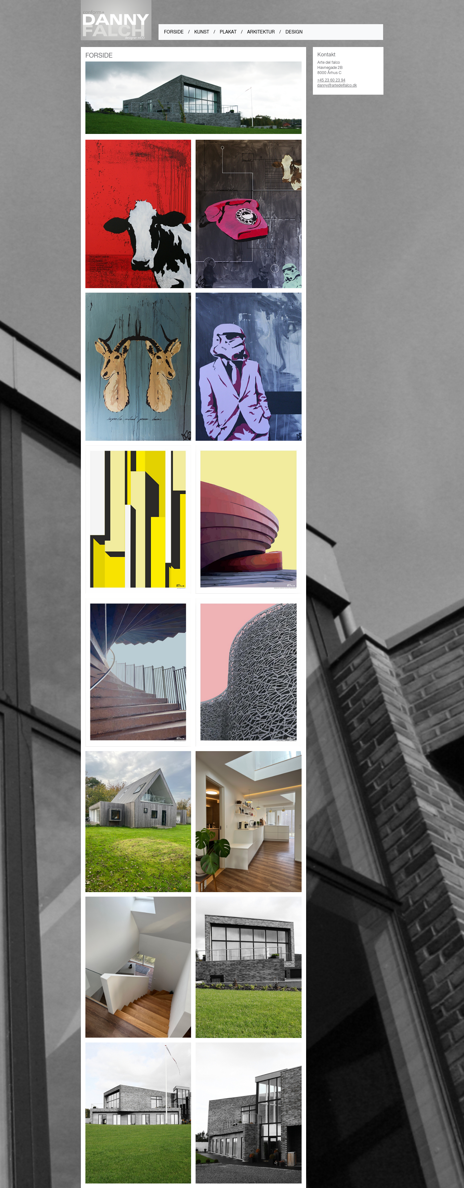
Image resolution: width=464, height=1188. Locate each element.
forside (174, 31)
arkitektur (261, 31)
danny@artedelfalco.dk (337, 85)
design (294, 31)
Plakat (228, 31)
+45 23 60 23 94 (331, 80)
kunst (201, 31)
